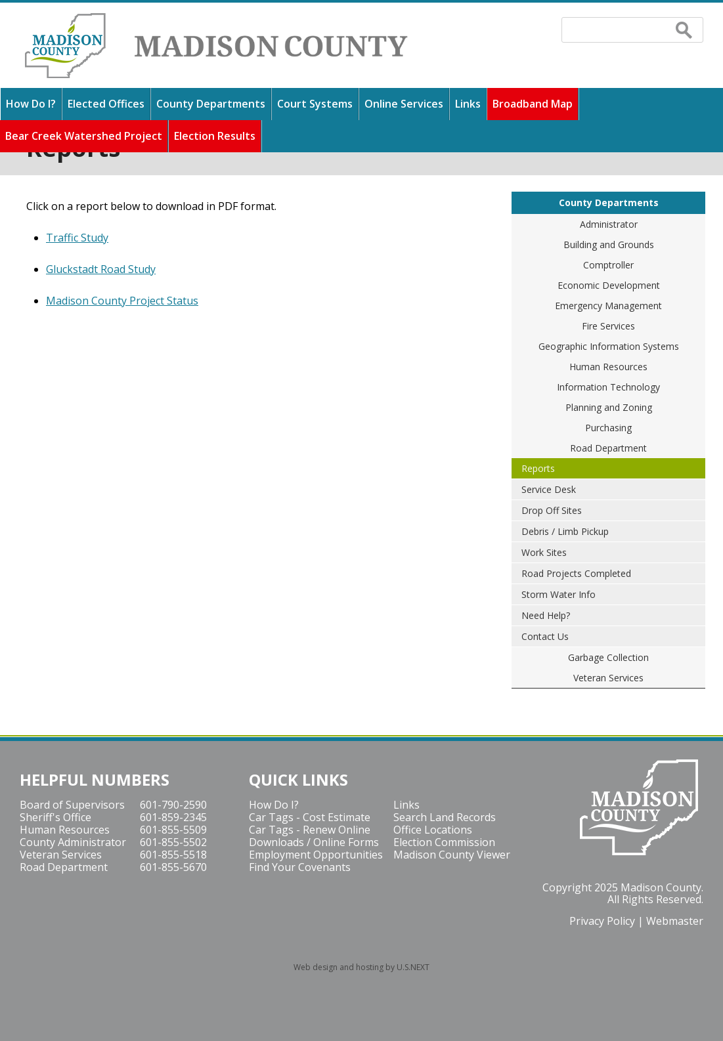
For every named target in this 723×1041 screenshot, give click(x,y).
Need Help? (545, 615)
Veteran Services (608, 677)
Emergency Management (608, 305)
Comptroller (608, 265)
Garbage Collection (608, 657)
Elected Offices (106, 103)
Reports (538, 468)
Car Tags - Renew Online (309, 829)
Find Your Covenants (300, 867)
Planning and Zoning (608, 407)
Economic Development (609, 285)
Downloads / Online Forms (314, 842)
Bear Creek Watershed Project (83, 136)
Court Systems (315, 103)
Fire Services (608, 326)
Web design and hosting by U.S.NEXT (361, 967)
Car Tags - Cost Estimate (309, 817)
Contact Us (545, 636)
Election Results (214, 136)
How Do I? (31, 103)
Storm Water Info (558, 594)
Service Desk (548, 489)
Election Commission (444, 842)
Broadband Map (533, 103)
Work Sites (544, 552)
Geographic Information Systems (608, 346)
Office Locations (432, 829)
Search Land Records (444, 817)
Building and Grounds (608, 244)
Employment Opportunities (316, 854)
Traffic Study (77, 237)
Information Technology (608, 387)
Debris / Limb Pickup (565, 531)
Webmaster (674, 921)
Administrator (609, 224)
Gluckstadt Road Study (101, 269)
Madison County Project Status (122, 300)
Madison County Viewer (451, 854)
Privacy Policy (602, 921)
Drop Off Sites (551, 510)
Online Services (403, 103)
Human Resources (608, 366)
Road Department (608, 448)
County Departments (210, 103)
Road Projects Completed (576, 573)
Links (468, 103)
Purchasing (608, 427)
